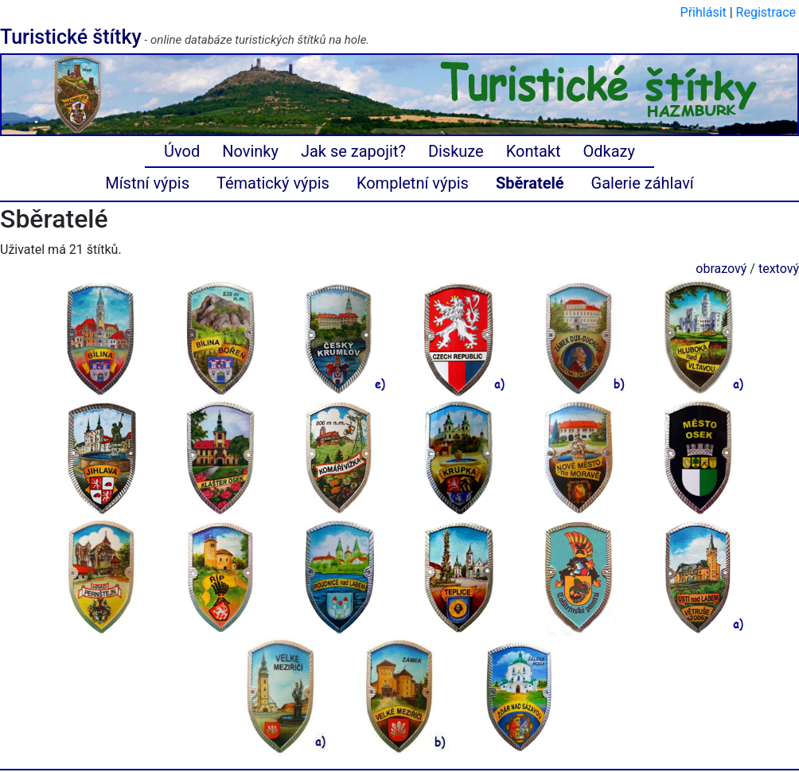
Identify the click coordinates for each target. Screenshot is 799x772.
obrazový (721, 268)
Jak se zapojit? (353, 151)
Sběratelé (530, 183)
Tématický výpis (272, 183)
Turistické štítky (71, 37)
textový (778, 268)
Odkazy (609, 151)
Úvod (182, 151)
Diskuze (456, 151)
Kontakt (533, 151)
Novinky (250, 151)
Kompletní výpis (413, 183)
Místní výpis (147, 183)
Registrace (766, 12)
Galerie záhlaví (642, 183)
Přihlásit (703, 12)
